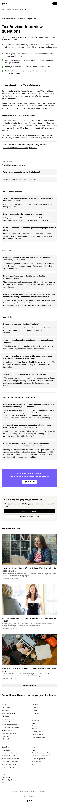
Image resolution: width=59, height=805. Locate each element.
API (3, 742)
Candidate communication (10, 725)
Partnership (35, 713)
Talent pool (5, 716)
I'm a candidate (29, 796)
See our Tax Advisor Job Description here (20, 148)
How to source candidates (10, 759)
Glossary (34, 729)
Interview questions (38, 737)
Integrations (6, 736)
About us (35, 707)
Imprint (34, 750)
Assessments (6, 722)
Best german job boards (10, 761)
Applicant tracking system (10, 753)
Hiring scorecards (8, 730)
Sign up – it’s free (29, 481)
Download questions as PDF (29, 516)
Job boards (5, 739)
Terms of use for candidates (41, 753)
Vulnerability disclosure (9, 780)
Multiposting (6, 710)
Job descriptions (37, 734)
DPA (33, 764)
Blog (33, 723)
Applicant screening (8, 719)
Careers (34, 710)
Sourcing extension (8, 713)
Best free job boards (8, 756)
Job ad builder (7, 707)
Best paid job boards (9, 764)
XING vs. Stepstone (8, 767)
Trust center (6, 777)
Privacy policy (36, 761)
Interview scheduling (9, 733)
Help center (36, 726)
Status (4, 783)
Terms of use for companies (41, 756)
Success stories (37, 732)
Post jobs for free (7, 750)
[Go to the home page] (4, 3)
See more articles (29, 685)
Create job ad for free (29, 511)
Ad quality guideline (38, 759)
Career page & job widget (10, 727)
